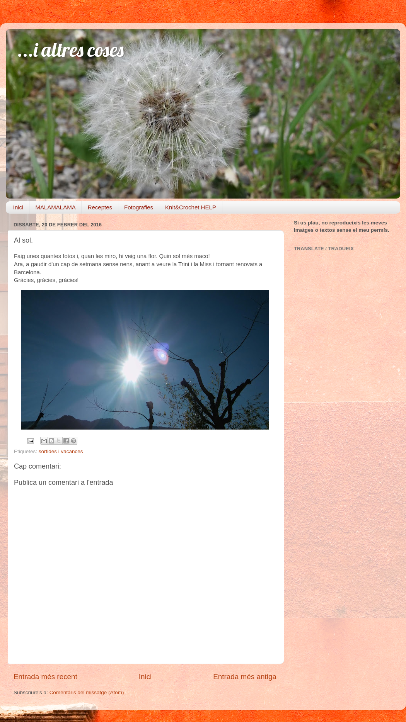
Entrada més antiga (244, 677)
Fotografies (138, 207)
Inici (18, 207)
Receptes (100, 207)
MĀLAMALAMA (55, 207)
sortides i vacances (61, 451)
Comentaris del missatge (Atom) (86, 692)
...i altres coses (70, 49)
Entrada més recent (45, 677)
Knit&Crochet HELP (190, 207)
